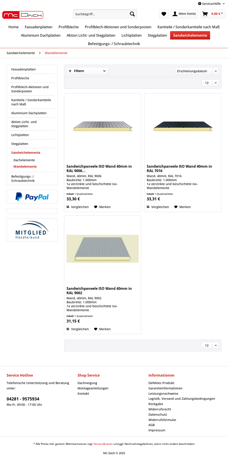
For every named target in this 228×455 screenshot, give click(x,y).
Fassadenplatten (23, 69)
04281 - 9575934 (23, 399)
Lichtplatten (20, 135)
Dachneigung (87, 383)
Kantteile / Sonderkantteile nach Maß (31, 102)
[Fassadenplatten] (38, 27)
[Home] (13, 27)
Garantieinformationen (165, 388)
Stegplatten (19, 144)
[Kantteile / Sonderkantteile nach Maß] (188, 27)
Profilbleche (20, 78)
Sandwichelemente (25, 152)
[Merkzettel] (164, 13)
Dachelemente (24, 160)
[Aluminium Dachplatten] (41, 35)
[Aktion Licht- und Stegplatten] (91, 35)
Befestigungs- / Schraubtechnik (23, 178)
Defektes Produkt (161, 383)
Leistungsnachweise (163, 393)
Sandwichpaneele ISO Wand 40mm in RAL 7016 (179, 168)
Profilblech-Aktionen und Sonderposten (30, 89)
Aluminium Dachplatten (29, 113)
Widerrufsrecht (159, 409)
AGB (151, 425)
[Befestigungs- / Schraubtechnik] (114, 44)
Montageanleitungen (93, 388)
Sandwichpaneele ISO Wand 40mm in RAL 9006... (99, 168)
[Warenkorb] (212, 13)
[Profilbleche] (68, 27)
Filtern (76, 71)
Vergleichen (77, 207)
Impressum (156, 430)
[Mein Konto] (184, 13)
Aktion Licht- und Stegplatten (24, 124)
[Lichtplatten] (131, 35)
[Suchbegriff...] (105, 13)
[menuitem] (105, 16)
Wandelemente (25, 166)
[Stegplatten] (157, 35)
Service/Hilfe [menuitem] (210, 4)
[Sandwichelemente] (190, 35)
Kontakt (83, 393)
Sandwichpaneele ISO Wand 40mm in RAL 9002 (99, 290)
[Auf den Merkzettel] (102, 207)
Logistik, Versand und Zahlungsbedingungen (181, 398)
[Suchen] (132, 13)
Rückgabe (155, 404)
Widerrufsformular (162, 420)
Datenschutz (157, 414)
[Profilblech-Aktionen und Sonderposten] (118, 27)
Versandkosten (103, 444)
